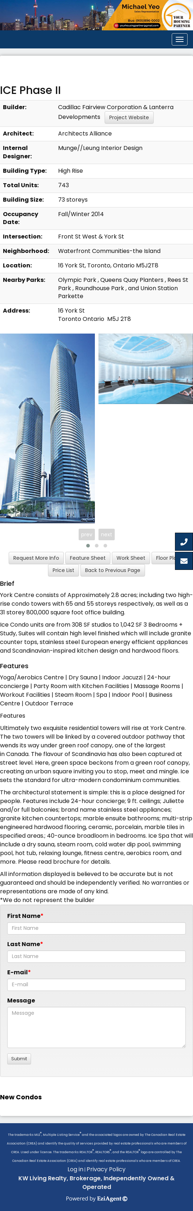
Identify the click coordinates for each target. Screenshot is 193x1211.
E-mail (17, 972)
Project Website (129, 117)
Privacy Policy (106, 1169)
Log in (75, 1169)
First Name (23, 916)
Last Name (23, 944)
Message (21, 1000)
